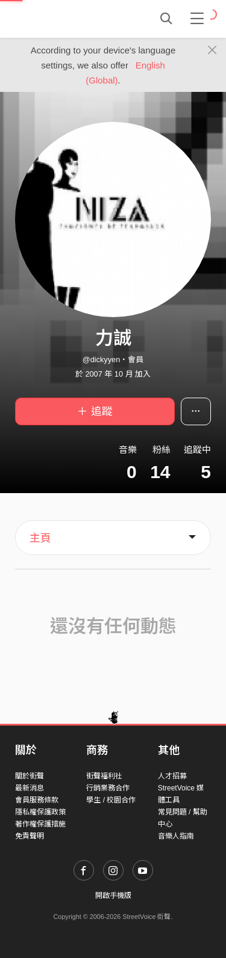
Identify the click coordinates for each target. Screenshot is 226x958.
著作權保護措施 (40, 824)
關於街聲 (29, 776)
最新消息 (29, 788)
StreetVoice (65, 19)
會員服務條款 (36, 800)
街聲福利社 (104, 776)
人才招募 (172, 776)
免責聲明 (29, 836)
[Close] (212, 50)
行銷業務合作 (108, 788)
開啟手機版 (113, 895)
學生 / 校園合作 (111, 800)
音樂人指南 (176, 836)
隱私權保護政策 (40, 812)
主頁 (40, 538)
